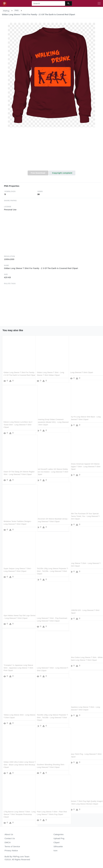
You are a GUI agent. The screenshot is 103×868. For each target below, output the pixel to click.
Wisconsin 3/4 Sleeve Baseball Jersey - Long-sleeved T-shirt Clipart (49, 517)
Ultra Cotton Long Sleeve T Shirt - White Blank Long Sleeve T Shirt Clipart (83, 656)
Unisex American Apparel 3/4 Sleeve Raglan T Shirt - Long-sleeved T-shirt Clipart (85, 462)
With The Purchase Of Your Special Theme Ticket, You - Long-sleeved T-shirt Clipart (84, 512)
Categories (59, 834)
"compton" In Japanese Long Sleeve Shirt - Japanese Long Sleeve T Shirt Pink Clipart (18, 664)
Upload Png (59, 838)
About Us (9, 834)
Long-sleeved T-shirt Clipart (81, 369)
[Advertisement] (51, 150)
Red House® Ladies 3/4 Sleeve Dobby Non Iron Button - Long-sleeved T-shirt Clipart (49, 468)
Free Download (38, 173)
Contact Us (10, 838)
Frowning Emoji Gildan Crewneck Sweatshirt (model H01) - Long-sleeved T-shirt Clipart (50, 418)
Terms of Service (12, 846)
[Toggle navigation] (99, 3)
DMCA (8, 842)
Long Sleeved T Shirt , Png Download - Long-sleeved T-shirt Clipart (50, 617)
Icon (55, 850)
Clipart (57, 842)
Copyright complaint (62, 173)
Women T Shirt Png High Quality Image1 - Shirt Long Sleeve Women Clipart (84, 800)
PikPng (6, 11)
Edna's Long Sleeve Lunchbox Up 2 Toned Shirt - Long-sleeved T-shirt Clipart (18, 421)
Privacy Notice (11, 850)
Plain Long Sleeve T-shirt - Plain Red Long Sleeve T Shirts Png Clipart (50, 810)
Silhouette (58, 846)
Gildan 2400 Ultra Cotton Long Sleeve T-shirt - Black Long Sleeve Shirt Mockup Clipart (18, 761)
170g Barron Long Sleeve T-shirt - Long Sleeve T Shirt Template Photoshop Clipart (17, 810)
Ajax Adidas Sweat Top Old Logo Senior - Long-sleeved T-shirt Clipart (17, 614)
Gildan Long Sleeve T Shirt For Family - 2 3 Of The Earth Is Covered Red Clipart (18, 371)
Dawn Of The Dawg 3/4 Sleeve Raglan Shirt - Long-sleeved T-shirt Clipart (18, 470)
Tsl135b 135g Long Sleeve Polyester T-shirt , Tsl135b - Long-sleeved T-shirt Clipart (51, 567)
